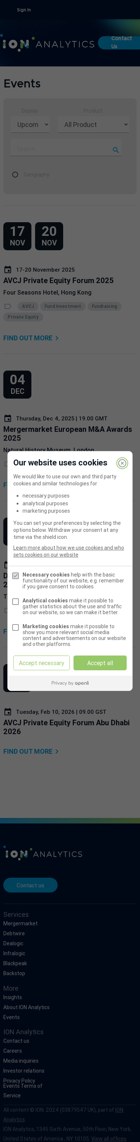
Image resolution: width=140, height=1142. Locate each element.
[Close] (122, 463)
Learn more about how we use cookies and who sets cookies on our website (68, 551)
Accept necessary (41, 663)
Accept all (100, 663)
